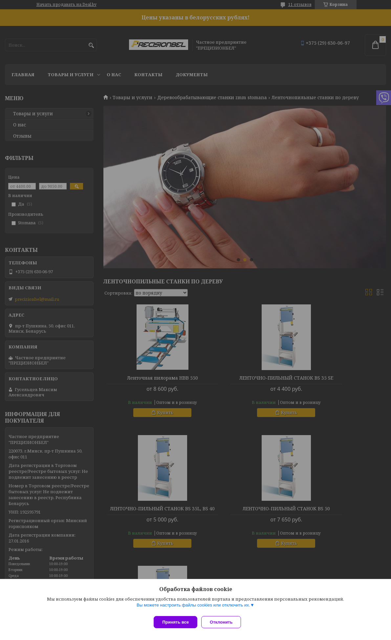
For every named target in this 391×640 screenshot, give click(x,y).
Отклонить (223, 622)
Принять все (175, 622)
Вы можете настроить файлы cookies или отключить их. (193, 607)
